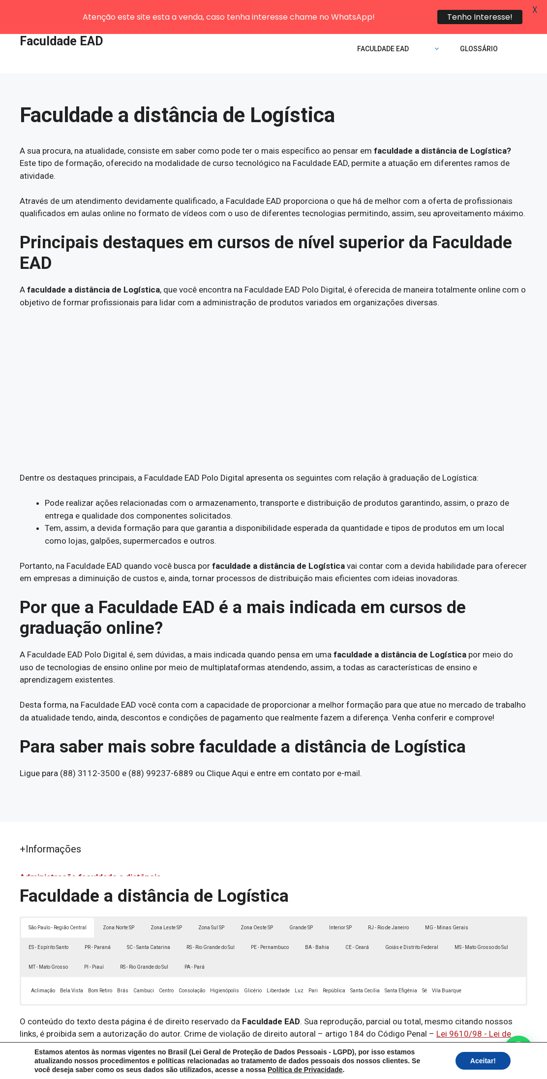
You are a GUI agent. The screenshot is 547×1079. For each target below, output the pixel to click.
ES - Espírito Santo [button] (48, 922)
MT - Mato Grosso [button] (48, 942)
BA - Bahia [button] (317, 922)
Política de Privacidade (341, 1063)
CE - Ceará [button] (357, 922)
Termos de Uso (409, 1063)
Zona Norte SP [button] (118, 903)
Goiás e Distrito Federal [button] (411, 922)
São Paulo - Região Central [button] (58, 903)
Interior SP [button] (340, 903)
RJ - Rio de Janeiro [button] (388, 903)
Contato (454, 1063)
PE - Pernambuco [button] (270, 922)
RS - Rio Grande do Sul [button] (210, 922)
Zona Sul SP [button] (211, 903)
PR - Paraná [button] (98, 922)
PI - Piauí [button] (94, 942)
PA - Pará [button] (194, 942)
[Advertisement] (273, 366)
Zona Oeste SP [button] (257, 903)
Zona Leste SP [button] (166, 903)
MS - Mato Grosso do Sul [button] (481, 922)
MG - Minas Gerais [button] (446, 903)
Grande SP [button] (301, 903)
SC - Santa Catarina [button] (148, 922)
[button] (518, 1050)
